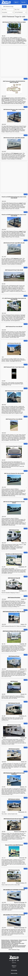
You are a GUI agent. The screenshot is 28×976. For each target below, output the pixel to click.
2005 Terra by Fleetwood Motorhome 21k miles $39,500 (14, 502)
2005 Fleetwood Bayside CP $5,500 (14, 446)
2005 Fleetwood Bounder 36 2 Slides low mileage (14, 611)
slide (15, 129)
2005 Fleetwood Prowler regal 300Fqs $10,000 (14, 137)
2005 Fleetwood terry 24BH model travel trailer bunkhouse (14, 773)
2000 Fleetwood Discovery (6, 944)
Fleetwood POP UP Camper (16, 941)
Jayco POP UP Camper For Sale (7, 946)
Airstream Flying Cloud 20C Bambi (19, 945)
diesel (20, 203)
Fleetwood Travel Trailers (19, 943)
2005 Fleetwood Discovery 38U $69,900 (14, 390)
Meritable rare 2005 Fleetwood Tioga (14, 554)
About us (14, 965)
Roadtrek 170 (15, 944)
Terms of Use (14, 973)
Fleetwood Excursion (23, 940)
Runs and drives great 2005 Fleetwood (14, 845)
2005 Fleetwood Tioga (14, 529)
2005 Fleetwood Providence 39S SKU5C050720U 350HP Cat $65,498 (14, 82)
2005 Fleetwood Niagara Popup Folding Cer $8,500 (14, 22)
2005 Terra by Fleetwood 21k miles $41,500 (14, 473)
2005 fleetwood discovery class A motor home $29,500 (14, 110)
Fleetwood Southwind (5, 941)
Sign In (16, 2)
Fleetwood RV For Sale (15, 942)
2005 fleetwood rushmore (14, 799)
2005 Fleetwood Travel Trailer (14, 724)
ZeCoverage (14, 970)
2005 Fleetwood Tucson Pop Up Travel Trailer (14, 818)
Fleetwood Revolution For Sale (7, 943)
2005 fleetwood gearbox (14, 748)
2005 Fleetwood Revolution (14, 597)
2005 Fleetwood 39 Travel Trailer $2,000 (14, 270)
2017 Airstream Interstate (20, 946)
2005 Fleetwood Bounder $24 (14, 343)
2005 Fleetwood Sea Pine (14, 870)
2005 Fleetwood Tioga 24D (14, 578)
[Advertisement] (14, 62)
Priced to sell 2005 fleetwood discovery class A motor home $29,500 (14, 197)
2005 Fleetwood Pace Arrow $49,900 (14, 419)
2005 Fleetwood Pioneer (14, 656)
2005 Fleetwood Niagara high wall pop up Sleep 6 (14, 631)
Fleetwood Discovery (5, 940)
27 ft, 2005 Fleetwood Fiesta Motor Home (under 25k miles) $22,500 (14, 299)
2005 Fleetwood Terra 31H (14, 703)
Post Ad (23, 2)
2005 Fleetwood (14, 681)
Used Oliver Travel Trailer (6, 945)
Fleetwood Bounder (14, 940)
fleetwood (20, 40)
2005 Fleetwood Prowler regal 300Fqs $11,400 (14, 242)
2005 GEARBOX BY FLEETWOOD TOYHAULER (14, 889)
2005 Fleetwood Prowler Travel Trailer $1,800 (14, 367)
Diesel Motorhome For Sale (6, 947)
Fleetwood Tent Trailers (6, 942)
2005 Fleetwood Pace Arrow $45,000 (14, 326)
